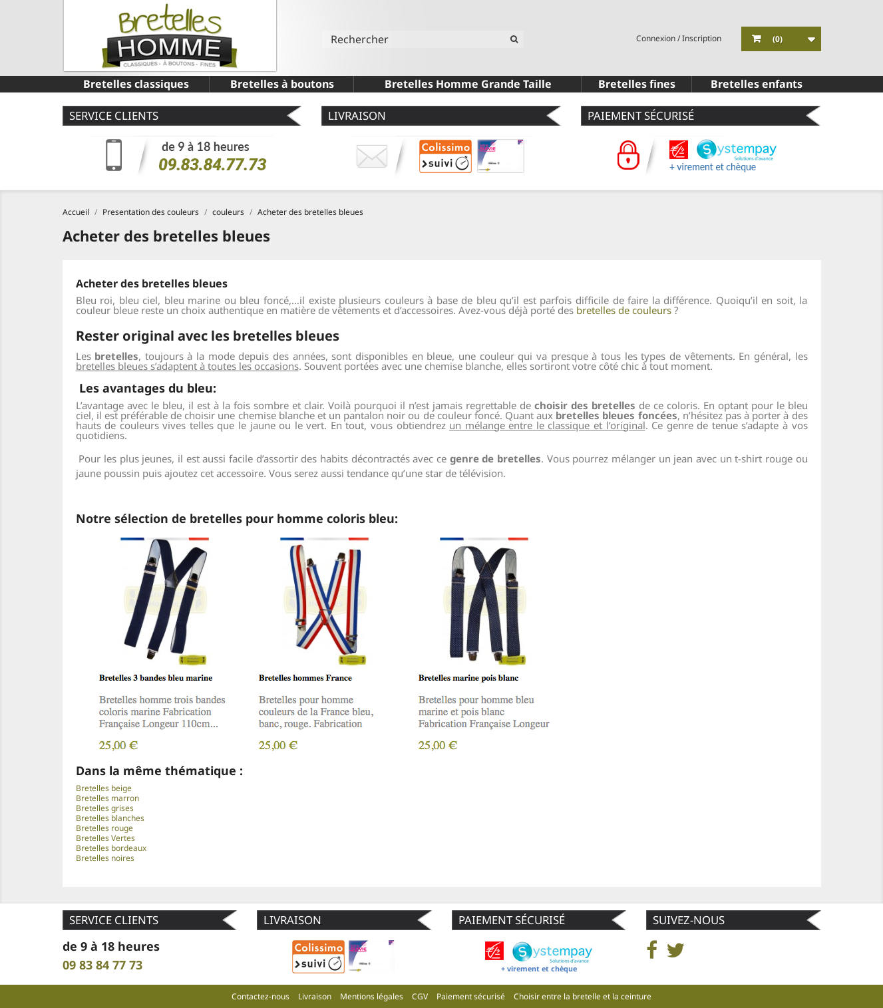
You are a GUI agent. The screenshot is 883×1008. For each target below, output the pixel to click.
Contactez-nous (260, 996)
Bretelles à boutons (282, 84)
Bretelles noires (105, 858)
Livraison (314, 996)
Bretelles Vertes (105, 838)
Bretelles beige (104, 788)
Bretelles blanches (110, 818)
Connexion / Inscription (678, 38)
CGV (420, 996)
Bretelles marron (107, 798)
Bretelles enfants (756, 84)
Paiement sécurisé (471, 996)
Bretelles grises (105, 808)
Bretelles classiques (136, 84)
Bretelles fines (636, 84)
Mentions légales (371, 996)
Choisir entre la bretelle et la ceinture (582, 996)
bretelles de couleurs (623, 310)
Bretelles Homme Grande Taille (468, 84)
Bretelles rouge (104, 828)
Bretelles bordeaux (111, 848)
